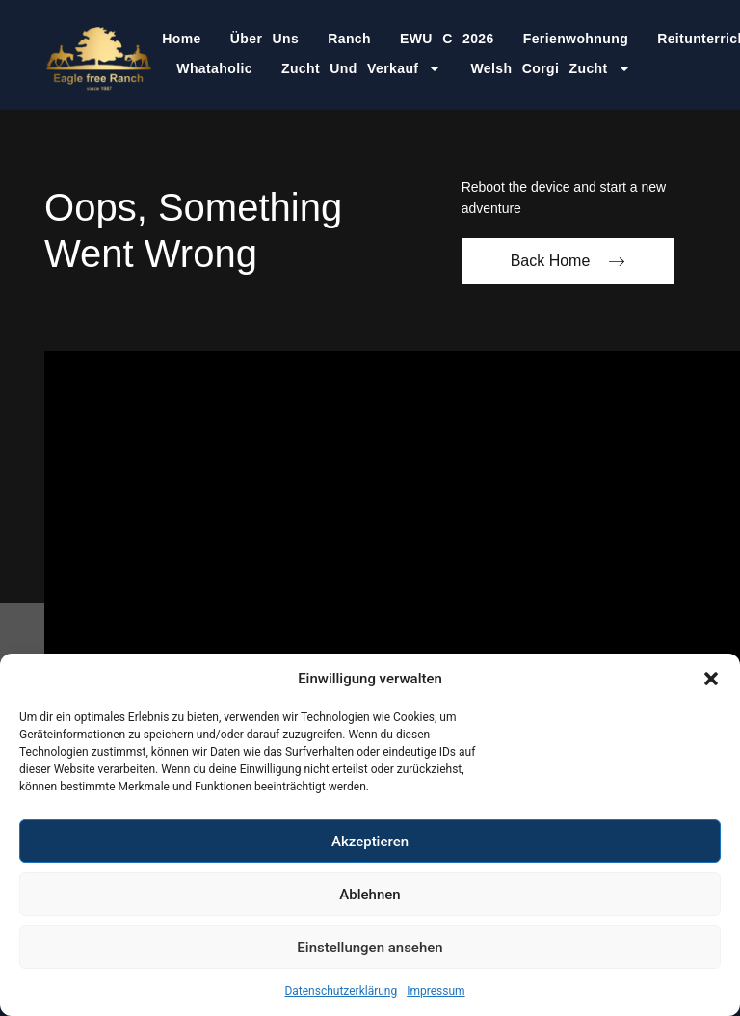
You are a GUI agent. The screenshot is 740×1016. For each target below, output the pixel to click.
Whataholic (214, 68)
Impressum (435, 991)
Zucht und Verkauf (361, 68)
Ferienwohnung (575, 38)
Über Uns (264, 38)
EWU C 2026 (447, 38)
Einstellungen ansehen (369, 947)
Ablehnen (369, 894)
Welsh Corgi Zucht (550, 68)
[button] (711, 678)
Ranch (349, 38)
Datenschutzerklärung (340, 991)
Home (181, 38)
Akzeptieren (370, 841)
